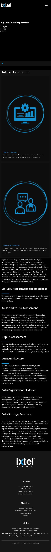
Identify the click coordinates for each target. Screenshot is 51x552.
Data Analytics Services (10, 152)
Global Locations (25, 513)
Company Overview (25, 508)
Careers (25, 516)
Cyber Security (25, 489)
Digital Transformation (25, 494)
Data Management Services (11, 245)
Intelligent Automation (25, 491)
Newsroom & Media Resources (25, 511)
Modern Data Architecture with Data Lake (25, 528)
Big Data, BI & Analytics (25, 486)
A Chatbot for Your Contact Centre (25, 531)
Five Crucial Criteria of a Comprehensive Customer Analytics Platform (25, 533)
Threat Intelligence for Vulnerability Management (25, 536)
